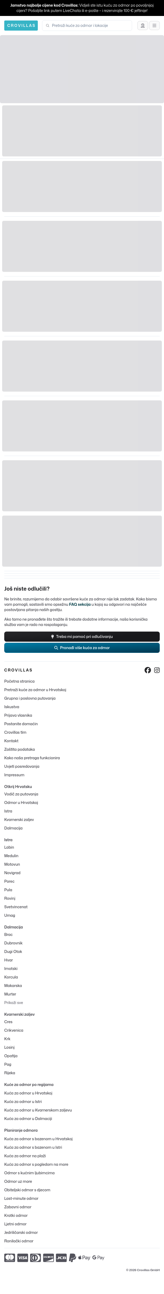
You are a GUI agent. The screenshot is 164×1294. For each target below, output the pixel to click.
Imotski (11, 968)
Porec (9, 881)
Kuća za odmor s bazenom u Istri (33, 1147)
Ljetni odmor (15, 1223)
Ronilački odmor (19, 1240)
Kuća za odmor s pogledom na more (36, 1164)
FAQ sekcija (80, 604)
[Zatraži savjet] (142, 25)
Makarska (13, 985)
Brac (8, 934)
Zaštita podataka (19, 749)
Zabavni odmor (17, 1206)
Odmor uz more (18, 1181)
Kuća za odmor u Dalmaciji (28, 1118)
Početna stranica (19, 681)
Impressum (14, 774)
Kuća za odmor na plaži (25, 1155)
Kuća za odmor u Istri (23, 1101)
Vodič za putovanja (21, 794)
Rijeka (9, 1072)
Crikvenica (13, 1030)
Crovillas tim (15, 732)
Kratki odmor (16, 1215)
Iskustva (11, 706)
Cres (8, 1021)
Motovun (12, 864)
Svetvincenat (15, 906)
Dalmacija (13, 828)
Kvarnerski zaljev (19, 819)
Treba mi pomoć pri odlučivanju (82, 636)
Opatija (11, 1055)
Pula (8, 889)
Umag (9, 915)
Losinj (9, 1047)
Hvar (8, 960)
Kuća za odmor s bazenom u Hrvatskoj (38, 1138)
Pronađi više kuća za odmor (82, 647)
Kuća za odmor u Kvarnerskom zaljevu (38, 1110)
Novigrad (12, 872)
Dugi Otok (13, 951)
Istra (8, 811)
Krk (7, 1038)
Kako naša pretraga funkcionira (32, 757)
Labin (9, 847)
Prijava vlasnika (18, 715)
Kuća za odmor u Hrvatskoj (28, 1093)
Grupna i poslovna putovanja (30, 698)
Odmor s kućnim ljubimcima (29, 1172)
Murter (10, 994)
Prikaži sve (13, 1002)
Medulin (11, 855)
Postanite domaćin (21, 723)
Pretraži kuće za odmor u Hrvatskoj (35, 689)
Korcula (11, 977)
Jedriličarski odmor (21, 1232)
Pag (7, 1064)
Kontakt (11, 740)
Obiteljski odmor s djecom (27, 1189)
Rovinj (9, 898)
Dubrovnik (13, 942)
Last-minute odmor (21, 1198)
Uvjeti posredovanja (21, 766)
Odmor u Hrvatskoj (21, 802)
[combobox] (90, 25)
